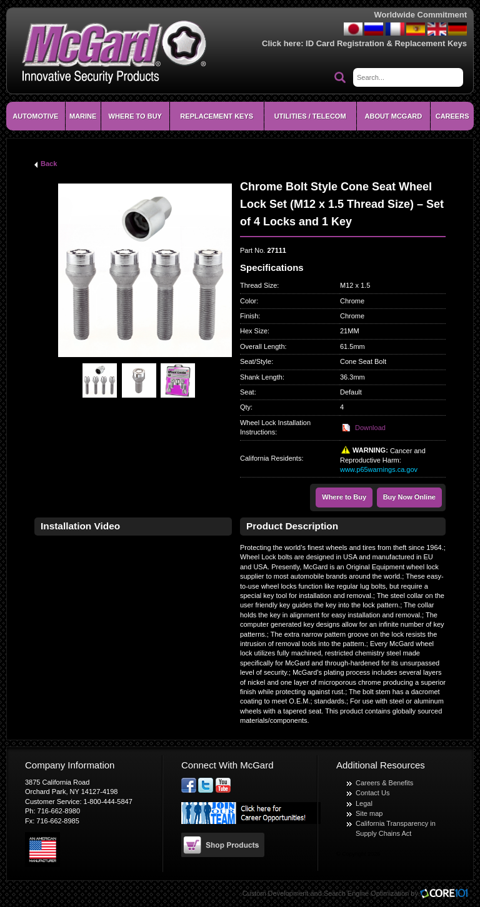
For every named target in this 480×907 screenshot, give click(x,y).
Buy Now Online (409, 497)
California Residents (270, 458)
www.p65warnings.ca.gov (379, 469)
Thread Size (258, 285)
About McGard (393, 116)
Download (370, 427)
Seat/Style (255, 361)
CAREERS (452, 116)
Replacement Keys (216, 116)
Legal (364, 803)
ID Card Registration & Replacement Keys (386, 43)
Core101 (447, 894)
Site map (369, 813)
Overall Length (262, 346)
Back (49, 163)
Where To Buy (135, 116)
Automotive (35, 116)
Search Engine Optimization (366, 893)
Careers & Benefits (384, 783)
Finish (249, 316)
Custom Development (275, 893)
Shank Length (261, 377)
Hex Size (254, 331)
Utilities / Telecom (310, 116)
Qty (245, 407)
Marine (82, 116)
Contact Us (372, 793)
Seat (247, 392)
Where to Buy (344, 497)
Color (248, 301)
